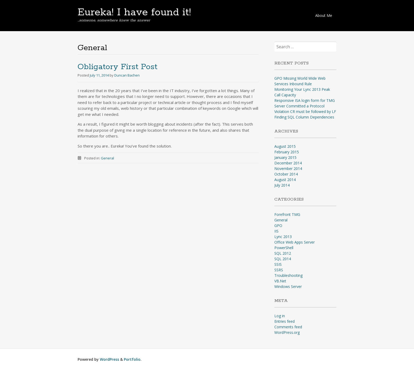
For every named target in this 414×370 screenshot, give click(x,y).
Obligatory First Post (117, 67)
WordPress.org (287, 332)
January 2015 (285, 157)
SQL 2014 (282, 258)
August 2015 (285, 146)
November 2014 (288, 168)
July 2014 (282, 185)
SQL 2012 (282, 253)
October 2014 (286, 174)
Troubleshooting (288, 275)
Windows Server (288, 286)
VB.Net (280, 280)
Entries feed (284, 321)
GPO (278, 225)
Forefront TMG (287, 214)
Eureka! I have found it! (134, 12)
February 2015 (286, 151)
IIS (276, 231)
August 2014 (285, 179)
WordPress (109, 359)
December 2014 (288, 162)
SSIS (278, 264)
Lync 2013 (283, 236)
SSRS (278, 269)
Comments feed (288, 326)
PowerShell (283, 247)
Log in (279, 315)
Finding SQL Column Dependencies (304, 117)
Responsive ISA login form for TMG (304, 100)
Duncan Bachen (127, 75)
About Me (323, 15)
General (107, 158)
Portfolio (132, 359)
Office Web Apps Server (294, 242)
